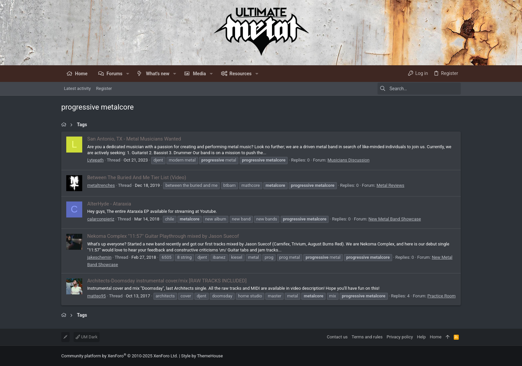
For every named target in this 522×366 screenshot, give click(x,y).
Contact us (337, 336)
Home (435, 336)
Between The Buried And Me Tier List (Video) (136, 178)
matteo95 (96, 295)
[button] (127, 73)
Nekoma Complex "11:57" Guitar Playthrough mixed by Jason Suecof (163, 236)
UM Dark (87, 336)
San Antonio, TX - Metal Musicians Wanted (134, 139)
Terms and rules (367, 336)
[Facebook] (458, 356)
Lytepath (95, 160)
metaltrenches (101, 185)
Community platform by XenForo (119, 355)
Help (421, 336)
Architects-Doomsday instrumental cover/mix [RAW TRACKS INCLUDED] (167, 281)
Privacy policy (400, 336)
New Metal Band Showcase (395, 218)
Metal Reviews (390, 185)
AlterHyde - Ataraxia (109, 204)
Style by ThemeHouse (202, 355)
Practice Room (441, 295)
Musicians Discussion (349, 160)
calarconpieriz (100, 218)
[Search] (419, 89)
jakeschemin (99, 257)
